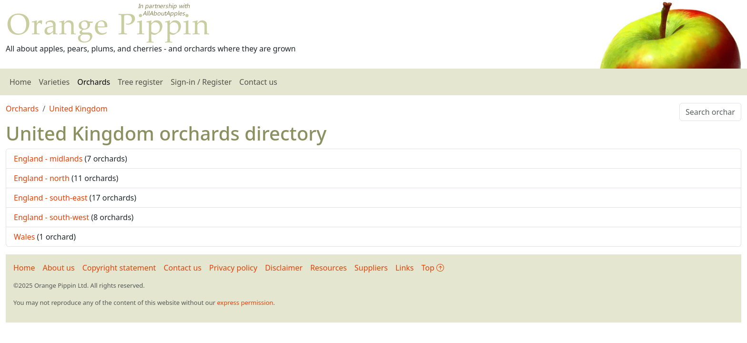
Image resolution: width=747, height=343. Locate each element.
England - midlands (48, 158)
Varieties (54, 82)
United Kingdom (78, 108)
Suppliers (371, 267)
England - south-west (51, 217)
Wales (24, 237)
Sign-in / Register (201, 82)
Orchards (93, 82)
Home (20, 82)
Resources (328, 267)
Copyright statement (119, 267)
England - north (42, 178)
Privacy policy (233, 267)
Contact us (258, 82)
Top (433, 267)
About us (59, 267)
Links (404, 267)
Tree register (140, 82)
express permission (245, 302)
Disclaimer (284, 267)
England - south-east (50, 197)
